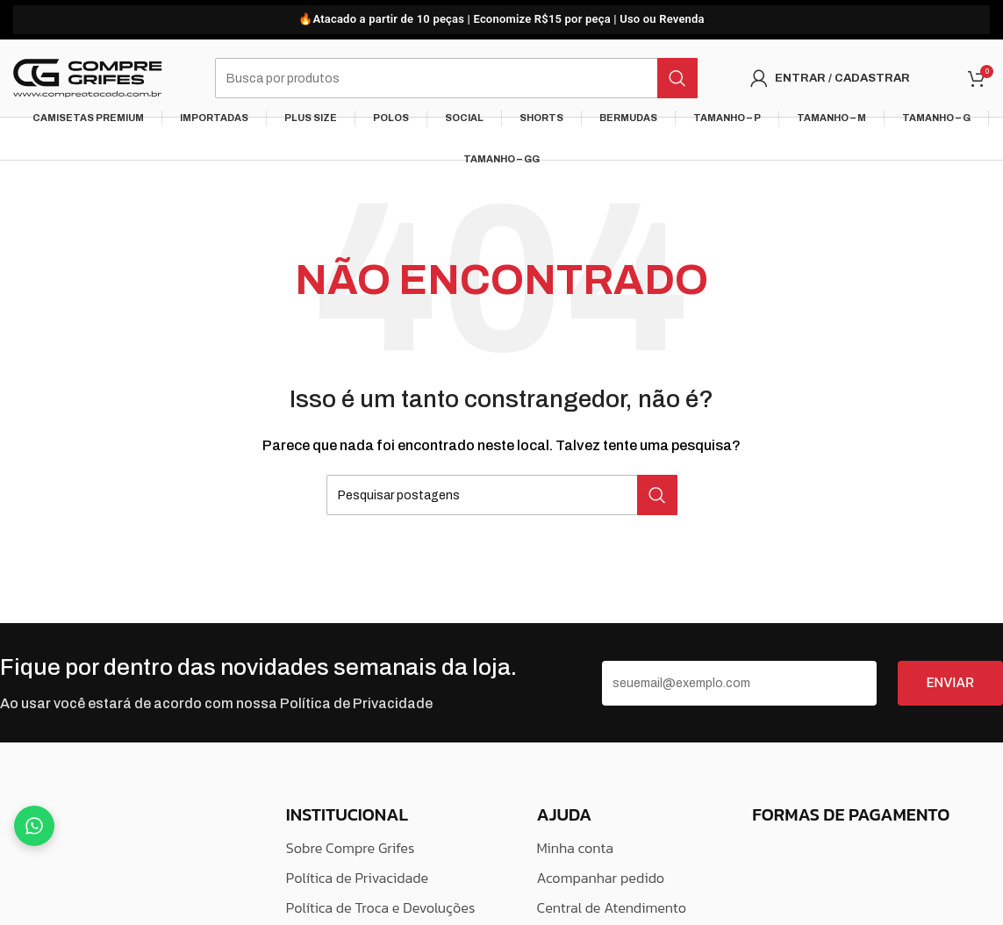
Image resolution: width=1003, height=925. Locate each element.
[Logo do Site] (87, 78)
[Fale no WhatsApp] (34, 826)
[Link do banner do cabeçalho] (501, 19)
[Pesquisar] (456, 79)
